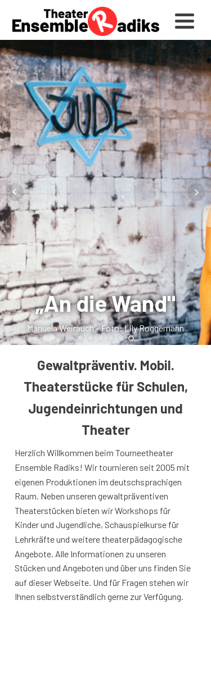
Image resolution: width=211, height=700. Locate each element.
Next (196, 192)
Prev (15, 192)
